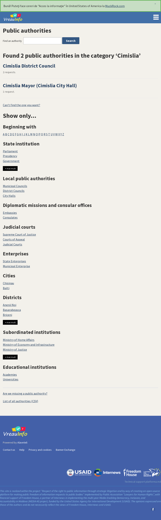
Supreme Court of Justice (19, 234)
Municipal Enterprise (16, 266)
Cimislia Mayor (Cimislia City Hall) (40, 85)
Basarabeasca (12, 310)
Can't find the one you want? (21, 105)
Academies (10, 374)
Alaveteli (22, 442)
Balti (6, 288)
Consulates (10, 217)
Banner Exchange (65, 449)
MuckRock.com (115, 6)
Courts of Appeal (14, 239)
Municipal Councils (15, 186)
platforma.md (153, 481)
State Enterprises (14, 261)
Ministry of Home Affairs (18, 340)
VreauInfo (16, 17)
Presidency (10, 156)
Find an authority (12, 41)
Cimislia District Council (29, 66)
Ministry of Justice (15, 349)
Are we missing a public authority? (25, 393)
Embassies (10, 213)
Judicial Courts (12, 244)
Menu (156, 16)
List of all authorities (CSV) (20, 401)
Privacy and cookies (40, 449)
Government (11, 161)
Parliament (10, 151)
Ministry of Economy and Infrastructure (28, 344)
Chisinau (8, 283)
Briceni (7, 315)
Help (21, 449)
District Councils (13, 191)
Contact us (9, 449)
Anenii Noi (9, 305)
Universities (10, 379)
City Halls (9, 196)
